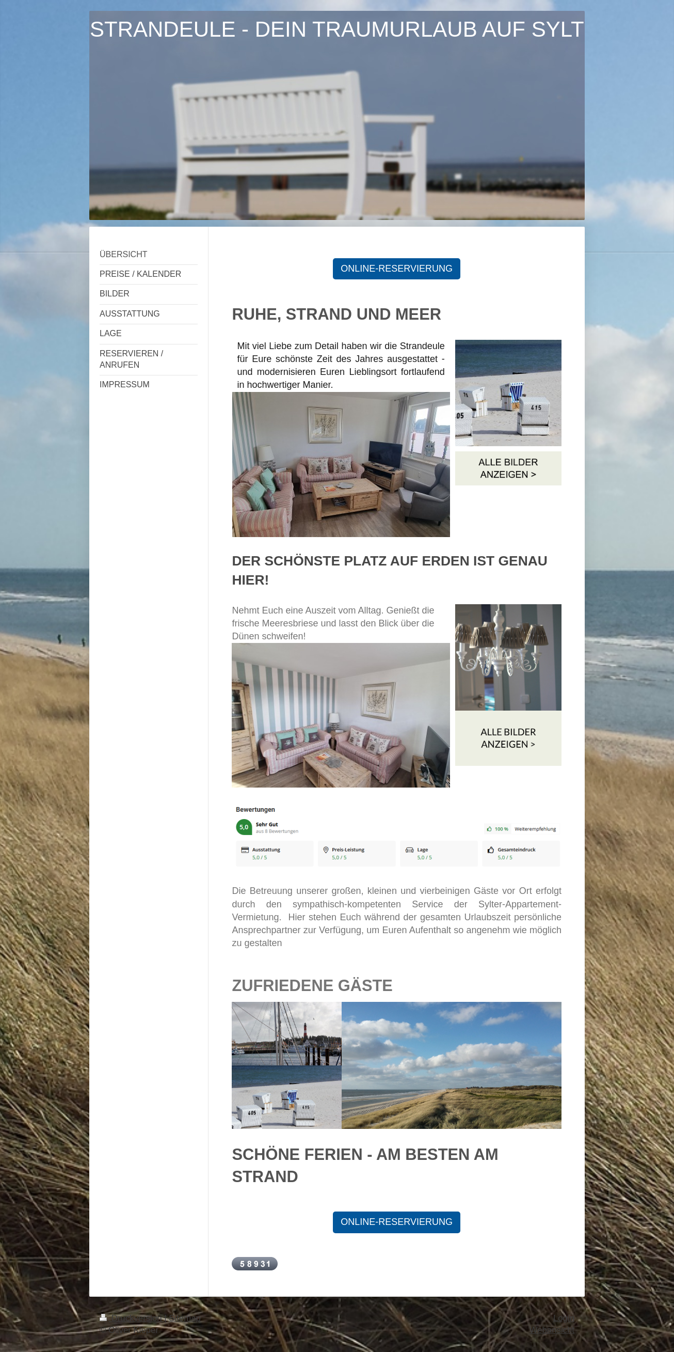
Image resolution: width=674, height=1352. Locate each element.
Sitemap (185, 1318)
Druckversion (132, 1318)
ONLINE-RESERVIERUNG (397, 268)
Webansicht (551, 1330)
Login (563, 1318)
